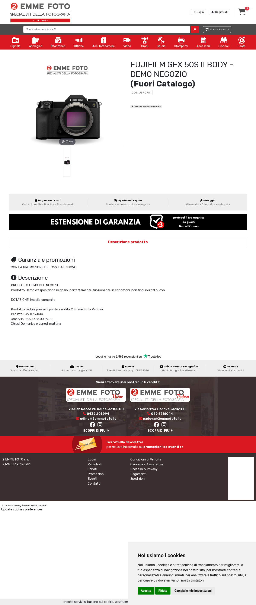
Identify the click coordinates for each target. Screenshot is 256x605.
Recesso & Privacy (143, 469)
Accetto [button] (146, 590)
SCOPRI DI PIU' (96, 431)
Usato (242, 42)
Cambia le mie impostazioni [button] (193, 590)
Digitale (15, 42)
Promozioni (96, 474)
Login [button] (199, 11)
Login (92, 459)
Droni (144, 42)
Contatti (94, 483)
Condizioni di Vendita (145, 459)
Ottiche (79, 42)
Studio (161, 42)
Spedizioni (137, 479)
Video (127, 42)
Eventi (92, 479)
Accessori (203, 42)
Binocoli (223, 42)
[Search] (106, 29)
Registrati (95, 464)
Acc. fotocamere (103, 42)
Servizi (92, 469)
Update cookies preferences (22, 509)
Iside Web (42, 505)
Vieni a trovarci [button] (217, 29)
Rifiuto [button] (163, 590)
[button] (195, 29)
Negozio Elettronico (26, 505)
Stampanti (181, 42)
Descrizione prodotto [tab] (128, 242)
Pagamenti (138, 474)
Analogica (35, 42)
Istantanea (58, 42)
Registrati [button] (219, 11)
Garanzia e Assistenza (146, 464)
